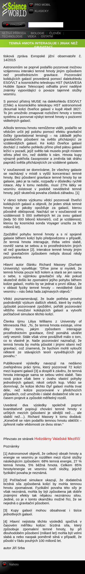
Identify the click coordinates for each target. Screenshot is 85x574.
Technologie (12, 36)
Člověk (55, 33)
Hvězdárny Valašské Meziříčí (57, 439)
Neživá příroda (14, 33)
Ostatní (47, 36)
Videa (32, 36)
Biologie (38, 33)
